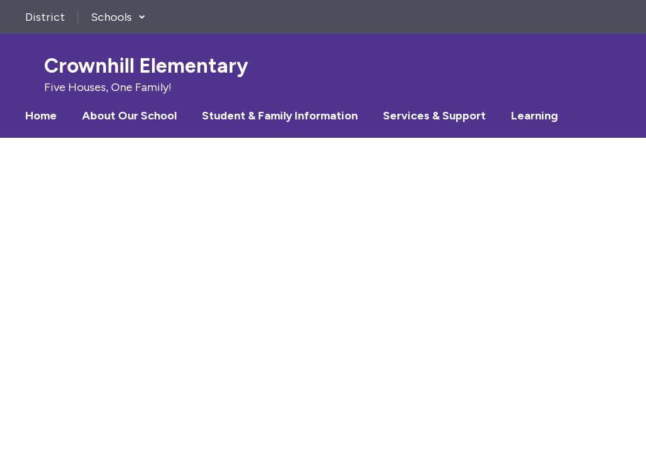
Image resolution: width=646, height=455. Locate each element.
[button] (118, 17)
